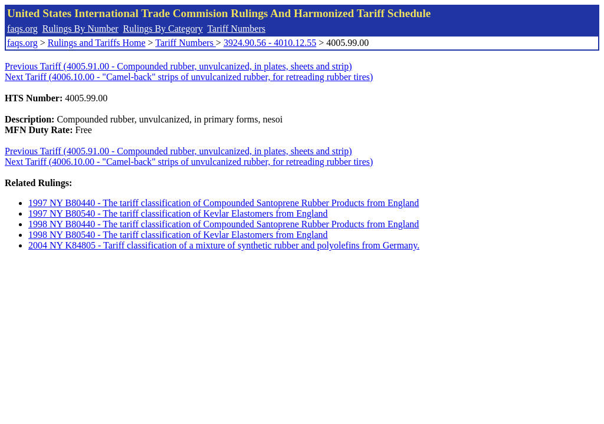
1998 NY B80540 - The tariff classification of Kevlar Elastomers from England (178, 235)
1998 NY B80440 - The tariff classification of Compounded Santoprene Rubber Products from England (223, 224)
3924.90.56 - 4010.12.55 (270, 43)
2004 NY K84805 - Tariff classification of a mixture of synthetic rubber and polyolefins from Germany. (223, 245)
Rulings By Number (80, 29)
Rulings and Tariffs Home (97, 43)
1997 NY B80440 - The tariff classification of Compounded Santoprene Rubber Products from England (223, 203)
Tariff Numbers (236, 29)
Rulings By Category (163, 29)
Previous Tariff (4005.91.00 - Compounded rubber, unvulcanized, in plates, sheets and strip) (178, 66)
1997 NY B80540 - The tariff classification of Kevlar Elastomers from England (178, 213)
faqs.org (22, 29)
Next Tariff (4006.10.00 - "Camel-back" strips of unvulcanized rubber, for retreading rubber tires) (189, 77)
